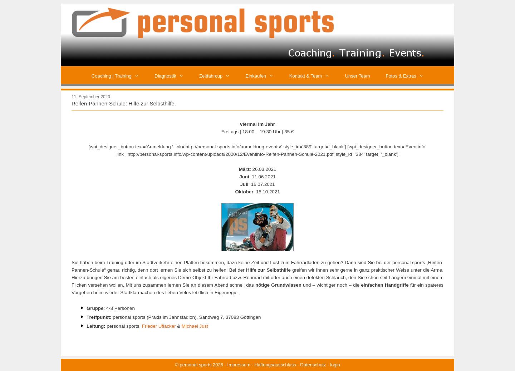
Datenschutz (313, 364)
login (335, 364)
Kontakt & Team (313, 76)
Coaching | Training (119, 76)
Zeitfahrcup (218, 76)
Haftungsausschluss (275, 364)
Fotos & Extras (409, 76)
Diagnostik (172, 76)
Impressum (238, 364)
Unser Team (357, 76)
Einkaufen (263, 76)
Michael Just (195, 326)
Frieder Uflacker (159, 326)
